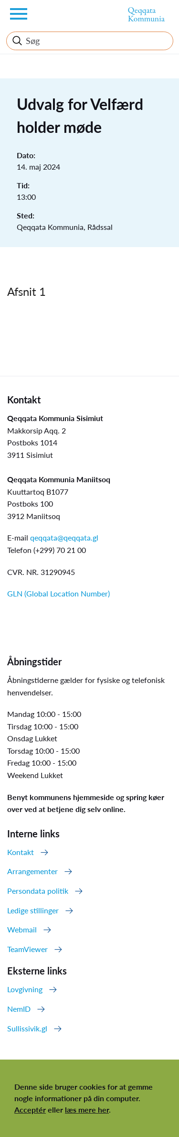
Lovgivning (24, 989)
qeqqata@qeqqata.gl (64, 537)
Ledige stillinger (33, 910)
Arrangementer (32, 871)
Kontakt (20, 851)
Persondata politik (37, 890)
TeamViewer (27, 948)
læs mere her (87, 1109)
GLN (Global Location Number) (58, 593)
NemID (19, 1008)
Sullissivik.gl (27, 1028)
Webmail (22, 929)
